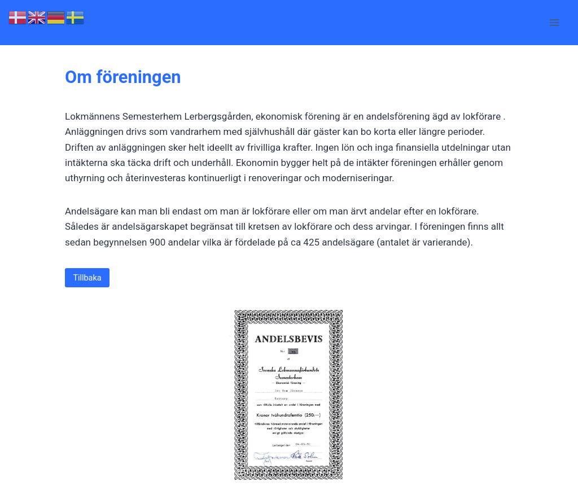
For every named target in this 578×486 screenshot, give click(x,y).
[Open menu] (554, 22)
